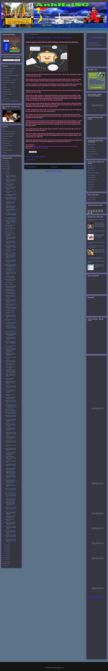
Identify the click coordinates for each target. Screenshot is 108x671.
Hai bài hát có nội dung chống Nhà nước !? (10, 398)
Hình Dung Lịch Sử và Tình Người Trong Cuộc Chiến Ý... (11, 247)
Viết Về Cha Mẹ (91, 186)
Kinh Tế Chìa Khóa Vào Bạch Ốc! (10, 234)
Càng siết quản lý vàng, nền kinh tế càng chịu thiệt (10, 316)
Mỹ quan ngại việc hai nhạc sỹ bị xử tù (9, 364)
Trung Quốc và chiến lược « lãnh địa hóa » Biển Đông (10, 528)
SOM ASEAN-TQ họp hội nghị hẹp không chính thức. (10, 536)
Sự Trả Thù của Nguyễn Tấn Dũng (10, 250)
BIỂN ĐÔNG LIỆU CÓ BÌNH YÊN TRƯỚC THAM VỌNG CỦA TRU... (10, 504)
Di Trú (4, 96)
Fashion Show (91, 147)
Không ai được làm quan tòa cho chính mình (10, 280)
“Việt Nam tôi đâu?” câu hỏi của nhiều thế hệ (10, 293)
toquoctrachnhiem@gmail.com (98, 37)
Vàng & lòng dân (8, 282)
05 (6, 551)
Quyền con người (9, 284)
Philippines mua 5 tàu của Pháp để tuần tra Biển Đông (10, 433)
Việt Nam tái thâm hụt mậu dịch (9, 520)
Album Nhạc (90, 165)
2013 (5, 166)
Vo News (4, 152)
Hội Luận (5, 84)
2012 (5, 168)
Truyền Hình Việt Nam (7, 150)
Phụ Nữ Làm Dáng (92, 144)
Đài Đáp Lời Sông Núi (7, 136)
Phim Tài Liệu (91, 182)
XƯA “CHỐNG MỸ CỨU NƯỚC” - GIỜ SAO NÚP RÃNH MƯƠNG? (10, 371)
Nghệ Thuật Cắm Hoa (92, 154)
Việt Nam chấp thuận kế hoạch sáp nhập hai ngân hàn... (10, 523)
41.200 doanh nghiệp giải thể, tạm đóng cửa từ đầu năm (10, 301)
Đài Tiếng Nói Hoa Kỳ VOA (8, 133)
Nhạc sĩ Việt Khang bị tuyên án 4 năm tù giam (11, 410)
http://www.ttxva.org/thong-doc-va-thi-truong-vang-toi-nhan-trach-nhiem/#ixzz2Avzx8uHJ (56, 146)
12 (6, 170)
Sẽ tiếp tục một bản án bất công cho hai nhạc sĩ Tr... (10, 509)
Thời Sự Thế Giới (6, 89)
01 (6, 559)
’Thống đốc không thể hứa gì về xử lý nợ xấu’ (10, 323)
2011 (5, 561)
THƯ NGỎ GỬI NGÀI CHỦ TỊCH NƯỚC (9, 277)
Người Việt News (6, 143)
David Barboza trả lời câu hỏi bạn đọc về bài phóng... (10, 188)
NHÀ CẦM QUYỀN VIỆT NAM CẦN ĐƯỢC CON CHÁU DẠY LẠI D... (11, 266)
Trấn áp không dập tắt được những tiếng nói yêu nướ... (10, 438)
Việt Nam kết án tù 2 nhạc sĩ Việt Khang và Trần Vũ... (10, 442)
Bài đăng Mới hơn (31, 167)
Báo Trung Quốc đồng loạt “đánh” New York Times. (10, 210)
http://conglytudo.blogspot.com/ (94, 45)
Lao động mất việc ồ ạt (10, 310)
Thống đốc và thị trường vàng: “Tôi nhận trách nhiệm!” (10, 177)
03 (6, 555)
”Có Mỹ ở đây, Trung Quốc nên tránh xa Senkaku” (10, 308)
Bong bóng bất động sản (10, 492)
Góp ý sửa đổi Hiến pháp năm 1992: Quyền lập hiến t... (10, 496)
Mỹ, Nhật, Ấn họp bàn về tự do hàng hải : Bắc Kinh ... (10, 238)
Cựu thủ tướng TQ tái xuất (10, 331)
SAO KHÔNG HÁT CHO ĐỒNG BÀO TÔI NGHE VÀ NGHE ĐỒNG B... (11, 406)
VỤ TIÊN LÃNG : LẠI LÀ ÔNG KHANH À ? (10, 269)
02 (6, 557)
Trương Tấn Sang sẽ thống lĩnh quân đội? (10, 290)
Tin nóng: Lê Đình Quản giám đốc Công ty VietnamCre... (10, 453)
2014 (5, 164)
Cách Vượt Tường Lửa (7, 73)
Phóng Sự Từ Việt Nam (8, 145)
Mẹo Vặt (89, 156)
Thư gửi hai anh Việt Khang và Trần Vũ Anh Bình (10, 485)
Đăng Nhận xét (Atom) (56, 171)
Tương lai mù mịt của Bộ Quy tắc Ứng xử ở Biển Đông (10, 540)
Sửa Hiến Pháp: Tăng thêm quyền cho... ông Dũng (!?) (10, 354)
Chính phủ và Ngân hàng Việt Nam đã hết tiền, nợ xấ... (10, 261)
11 (6, 172)
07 (6, 548)
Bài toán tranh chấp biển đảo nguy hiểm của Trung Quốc (10, 350)
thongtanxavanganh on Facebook (39, 148)
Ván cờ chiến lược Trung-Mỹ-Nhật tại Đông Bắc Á (10, 214)
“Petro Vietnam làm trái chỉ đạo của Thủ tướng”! (10, 391)
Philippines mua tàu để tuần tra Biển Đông (10, 207)
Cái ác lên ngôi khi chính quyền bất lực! (10, 346)
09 (6, 544)
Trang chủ (54, 167)
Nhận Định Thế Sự (7, 91)
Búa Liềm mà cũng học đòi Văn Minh (10, 226)
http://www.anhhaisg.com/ (93, 43)
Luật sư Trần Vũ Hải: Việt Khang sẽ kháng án (10, 287)
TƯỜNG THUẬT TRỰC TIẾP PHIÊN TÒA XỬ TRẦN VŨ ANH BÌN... (10, 472)
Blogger (62, 667)
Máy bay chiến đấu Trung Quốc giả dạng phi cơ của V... (10, 449)
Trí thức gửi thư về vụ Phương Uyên (9, 367)
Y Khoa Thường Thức (92, 197)
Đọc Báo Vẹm (6, 138)
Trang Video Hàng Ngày (8, 70)
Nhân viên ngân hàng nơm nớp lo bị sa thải (11, 304)
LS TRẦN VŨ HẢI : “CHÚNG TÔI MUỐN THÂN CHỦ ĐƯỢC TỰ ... (10, 327)
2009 (5, 565)
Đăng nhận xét (31, 159)
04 (6, 553)
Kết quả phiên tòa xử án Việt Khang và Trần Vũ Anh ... (10, 477)
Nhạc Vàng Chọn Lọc (92, 179)
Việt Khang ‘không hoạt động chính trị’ (10, 517)
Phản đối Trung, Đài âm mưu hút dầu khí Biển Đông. (10, 532)
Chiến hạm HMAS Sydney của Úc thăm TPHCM (10, 413)
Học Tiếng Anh (6, 98)
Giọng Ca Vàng (91, 170)
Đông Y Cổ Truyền (92, 199)
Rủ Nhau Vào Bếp (92, 151)
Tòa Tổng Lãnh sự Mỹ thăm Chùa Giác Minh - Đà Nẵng (10, 425)
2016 (5, 160)
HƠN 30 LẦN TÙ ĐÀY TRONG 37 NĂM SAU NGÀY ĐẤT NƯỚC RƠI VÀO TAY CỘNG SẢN (99, 225)
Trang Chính (7, 29)
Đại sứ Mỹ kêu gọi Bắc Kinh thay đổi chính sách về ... (10, 429)
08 (6, 546)
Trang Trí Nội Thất (92, 149)
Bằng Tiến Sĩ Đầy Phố (10, 228)
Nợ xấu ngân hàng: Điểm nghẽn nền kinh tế (10, 469)
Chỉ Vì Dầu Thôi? (9, 230)
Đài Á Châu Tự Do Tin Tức (8, 131)
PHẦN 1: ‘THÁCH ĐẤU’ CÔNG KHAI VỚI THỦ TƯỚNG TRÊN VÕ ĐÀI (99, 251)
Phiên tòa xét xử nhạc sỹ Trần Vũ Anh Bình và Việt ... (10, 402)
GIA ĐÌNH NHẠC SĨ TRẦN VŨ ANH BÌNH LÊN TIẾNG (11, 181)
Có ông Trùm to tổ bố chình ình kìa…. (9, 379)
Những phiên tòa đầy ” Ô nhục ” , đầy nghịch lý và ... (10, 343)
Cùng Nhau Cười (91, 168)
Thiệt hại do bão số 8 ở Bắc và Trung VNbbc (10, 361)
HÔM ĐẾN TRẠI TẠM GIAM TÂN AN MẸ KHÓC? (9, 203)
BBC (4, 129)
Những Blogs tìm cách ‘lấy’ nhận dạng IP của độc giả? (99, 266)
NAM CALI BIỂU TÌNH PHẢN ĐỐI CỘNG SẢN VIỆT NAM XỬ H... (11, 481)
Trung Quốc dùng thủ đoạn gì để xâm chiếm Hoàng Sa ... (10, 458)
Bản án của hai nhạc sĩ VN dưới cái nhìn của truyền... (10, 297)
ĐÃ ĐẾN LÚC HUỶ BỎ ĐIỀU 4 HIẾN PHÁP (10, 499)
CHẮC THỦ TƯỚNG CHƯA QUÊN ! (9, 185)
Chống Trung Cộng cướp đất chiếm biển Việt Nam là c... (10, 513)
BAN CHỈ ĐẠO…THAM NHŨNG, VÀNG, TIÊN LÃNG (10, 273)
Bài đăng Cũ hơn (77, 167)
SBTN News (5, 147)
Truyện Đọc (90, 189)
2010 (5, 563)
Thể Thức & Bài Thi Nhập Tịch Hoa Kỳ (11, 101)
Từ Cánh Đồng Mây (7, 94)
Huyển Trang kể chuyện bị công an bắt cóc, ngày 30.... (10, 199)
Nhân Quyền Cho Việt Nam (8, 82)
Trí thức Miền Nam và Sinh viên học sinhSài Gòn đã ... (10, 242)
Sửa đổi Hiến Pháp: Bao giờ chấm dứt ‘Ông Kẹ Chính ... (10, 387)
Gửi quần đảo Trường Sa (10, 253)
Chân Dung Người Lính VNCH (9, 80)
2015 (5, 162)
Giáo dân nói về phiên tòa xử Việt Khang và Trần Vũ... (10, 490)
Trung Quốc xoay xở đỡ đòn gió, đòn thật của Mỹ (10, 465)
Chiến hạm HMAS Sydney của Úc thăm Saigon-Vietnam (10, 222)
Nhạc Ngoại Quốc (91, 175)
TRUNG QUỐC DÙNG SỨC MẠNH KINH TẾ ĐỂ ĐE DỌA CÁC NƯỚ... (10, 256)
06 (6, 549)
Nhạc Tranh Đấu (91, 177)
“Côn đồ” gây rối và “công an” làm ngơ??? (10, 195)
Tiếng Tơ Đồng (91, 184)
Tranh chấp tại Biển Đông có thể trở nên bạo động (10, 421)
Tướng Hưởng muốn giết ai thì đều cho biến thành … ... (10, 383)
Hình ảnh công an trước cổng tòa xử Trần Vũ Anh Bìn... (10, 338)
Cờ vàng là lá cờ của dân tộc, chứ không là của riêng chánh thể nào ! (96, 258)
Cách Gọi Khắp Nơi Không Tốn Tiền (10, 75)
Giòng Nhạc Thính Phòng (93, 172)
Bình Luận (5, 87)
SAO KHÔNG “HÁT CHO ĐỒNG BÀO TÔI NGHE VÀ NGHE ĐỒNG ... (11, 334)
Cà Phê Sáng (5, 77)
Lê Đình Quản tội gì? (9, 232)
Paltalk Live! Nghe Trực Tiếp (9, 68)
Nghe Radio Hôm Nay (7, 141)
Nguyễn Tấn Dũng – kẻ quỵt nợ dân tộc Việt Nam (10, 375)
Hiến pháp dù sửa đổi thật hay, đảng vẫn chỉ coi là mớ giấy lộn (99, 236)
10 (6, 173)
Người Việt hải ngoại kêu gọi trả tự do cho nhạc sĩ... (10, 416)
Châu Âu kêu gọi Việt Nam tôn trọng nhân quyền (11, 218)
